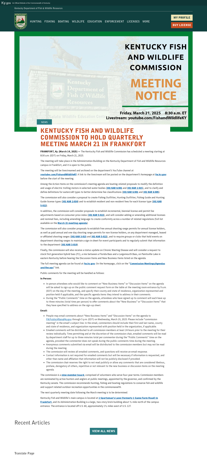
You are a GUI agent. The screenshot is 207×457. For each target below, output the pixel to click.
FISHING (49, 22)
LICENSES (133, 22)
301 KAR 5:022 (96, 215)
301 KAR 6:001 (114, 188)
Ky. (6, 3)
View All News (103, 431)
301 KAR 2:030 (70, 201)
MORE (146, 22)
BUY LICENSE (182, 25)
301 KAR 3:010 (69, 244)
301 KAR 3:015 (78, 236)
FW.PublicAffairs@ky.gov (59, 319)
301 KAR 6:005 (151, 192)
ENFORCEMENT (114, 22)
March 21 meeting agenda (72, 223)
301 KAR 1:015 (135, 188)
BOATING (63, 22)
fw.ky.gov (160, 174)
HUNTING (36, 22)
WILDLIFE (78, 22)
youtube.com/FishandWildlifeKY (58, 174)
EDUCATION (94, 22)
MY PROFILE (182, 18)
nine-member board (73, 375)
